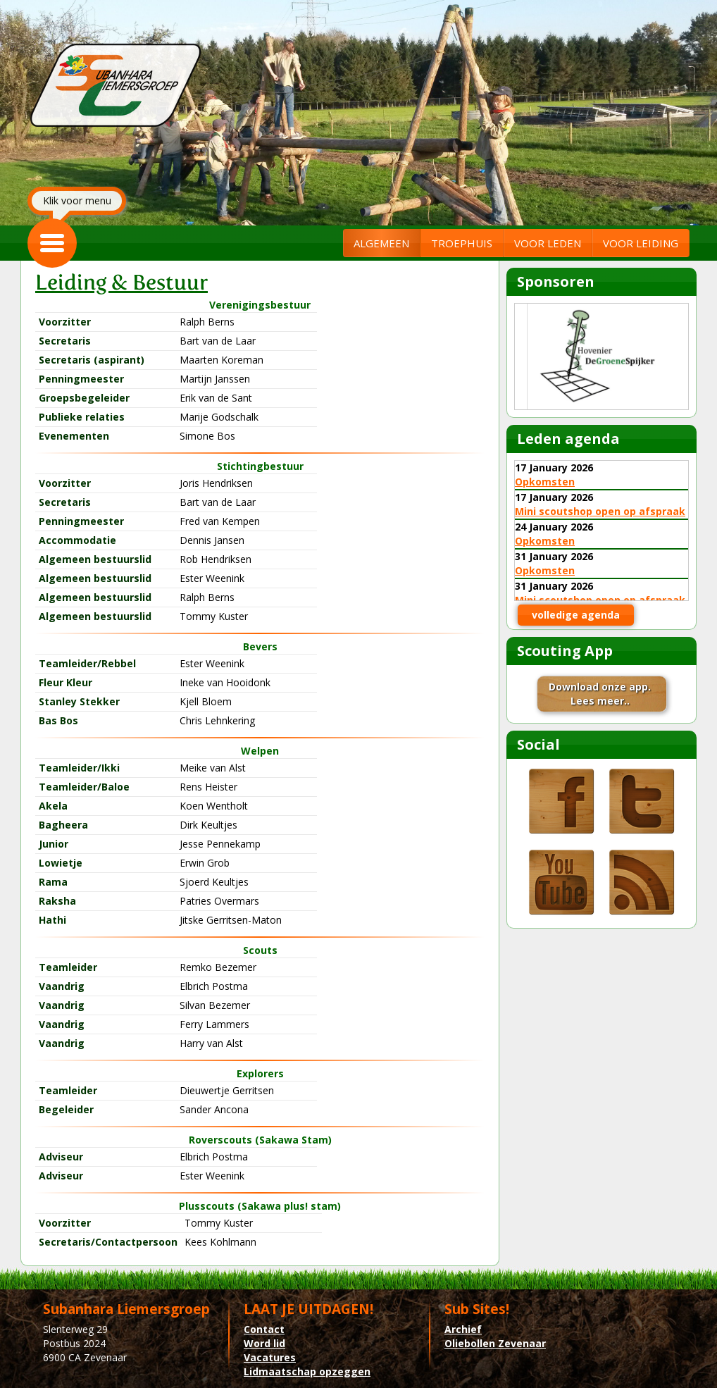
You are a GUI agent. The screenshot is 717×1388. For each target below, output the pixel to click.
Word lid (264, 1343)
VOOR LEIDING (640, 243)
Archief (463, 1329)
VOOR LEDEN (547, 243)
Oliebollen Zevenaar (495, 1343)
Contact (264, 1329)
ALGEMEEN (381, 243)
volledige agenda (576, 614)
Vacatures (270, 1357)
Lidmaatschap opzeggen (307, 1371)
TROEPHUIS (461, 243)
